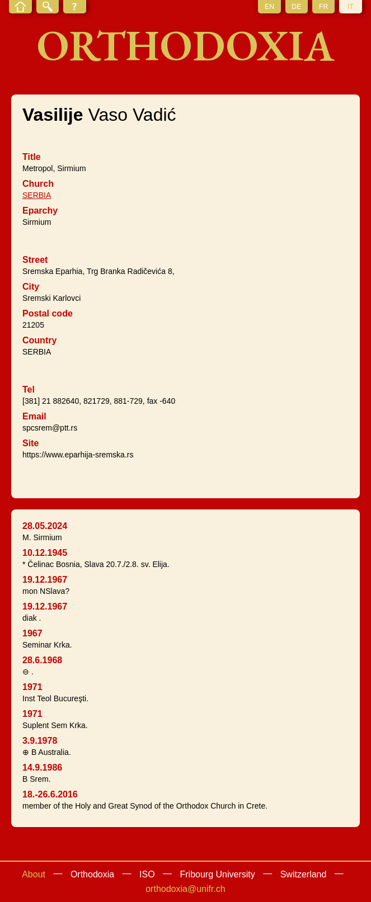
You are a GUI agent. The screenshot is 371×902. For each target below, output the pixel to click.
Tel (28, 389)
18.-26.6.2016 (50, 794)
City (30, 286)
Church (38, 183)
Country (39, 340)
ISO (147, 874)
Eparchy (40, 210)
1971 (32, 687)
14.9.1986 (42, 767)
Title (31, 157)
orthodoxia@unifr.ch (185, 889)
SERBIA (36, 195)
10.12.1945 (44, 553)
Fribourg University (217, 874)
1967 (32, 633)
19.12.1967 (44, 579)
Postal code (47, 313)
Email (34, 416)
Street (35, 260)
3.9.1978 (39, 740)
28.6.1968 (42, 660)
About (33, 874)
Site (30, 443)
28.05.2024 (44, 526)
